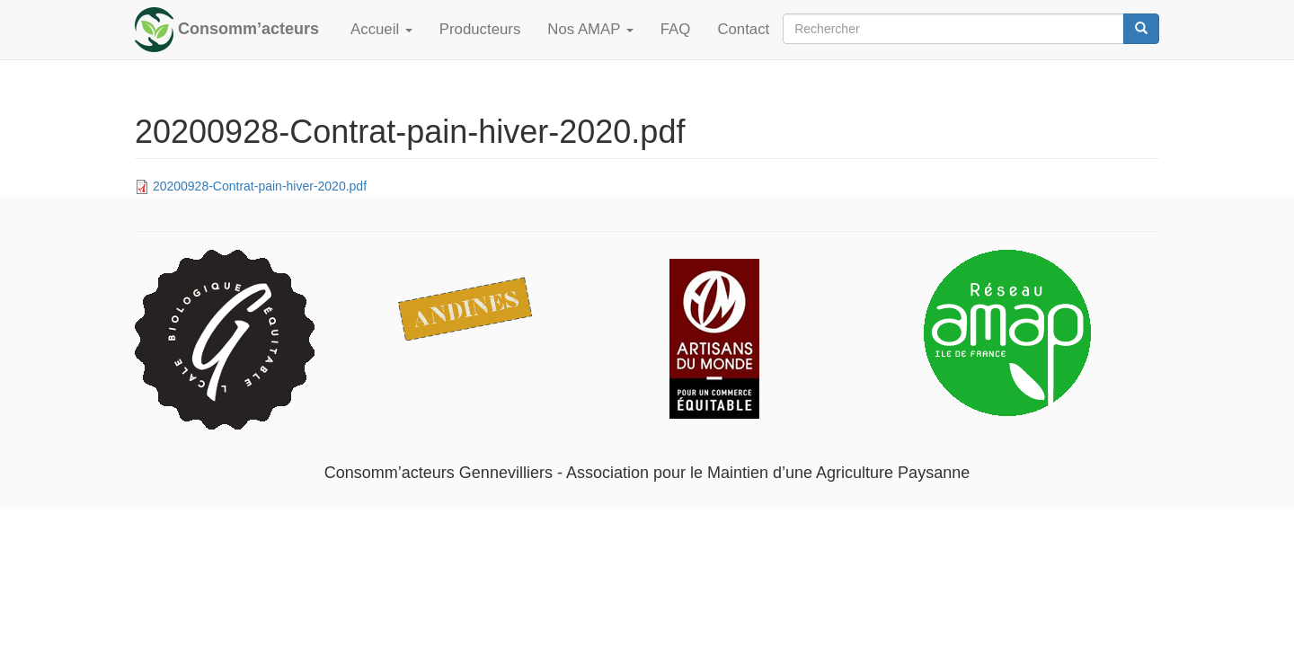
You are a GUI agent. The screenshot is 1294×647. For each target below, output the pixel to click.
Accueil (381, 29)
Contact (743, 29)
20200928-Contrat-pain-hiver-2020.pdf (260, 186)
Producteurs (479, 29)
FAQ (675, 29)
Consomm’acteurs (248, 29)
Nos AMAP (590, 29)
